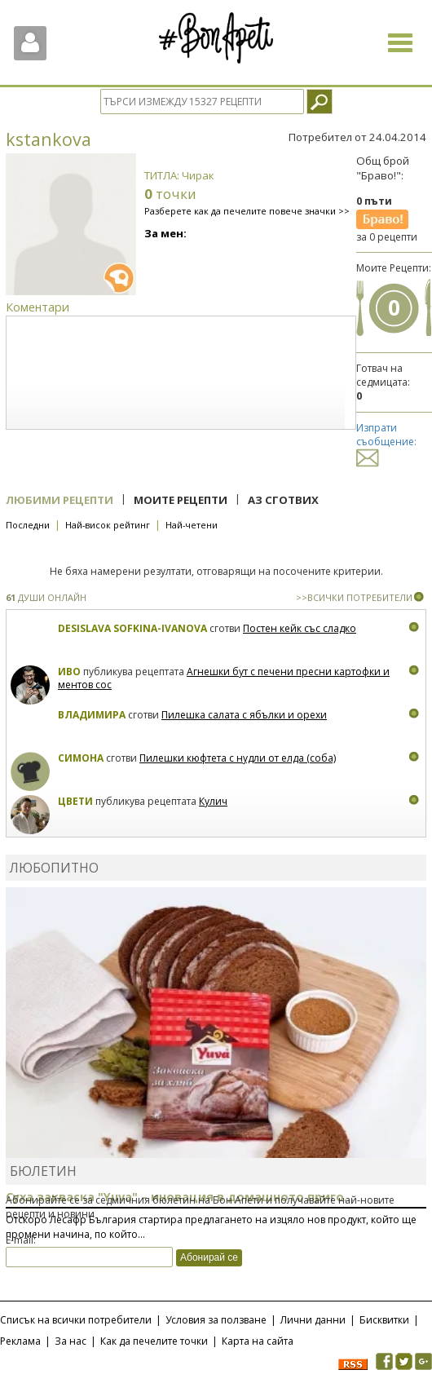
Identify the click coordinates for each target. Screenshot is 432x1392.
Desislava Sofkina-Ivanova (132, 628)
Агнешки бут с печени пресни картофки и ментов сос (224, 678)
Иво (69, 671)
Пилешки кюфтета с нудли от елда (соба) (237, 758)
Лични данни (313, 1320)
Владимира (92, 715)
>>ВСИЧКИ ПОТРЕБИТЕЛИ (354, 597)
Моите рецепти (180, 500)
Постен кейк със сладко (299, 628)
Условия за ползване (216, 1320)
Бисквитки (384, 1320)
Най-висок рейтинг (107, 525)
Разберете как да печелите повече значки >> (247, 211)
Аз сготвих (283, 500)
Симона (81, 758)
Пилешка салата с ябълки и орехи (244, 715)
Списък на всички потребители (76, 1320)
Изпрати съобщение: (386, 442)
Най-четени (191, 525)
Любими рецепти (59, 500)
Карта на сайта (257, 1341)
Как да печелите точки (154, 1341)
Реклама (20, 1341)
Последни (28, 525)
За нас (70, 1341)
